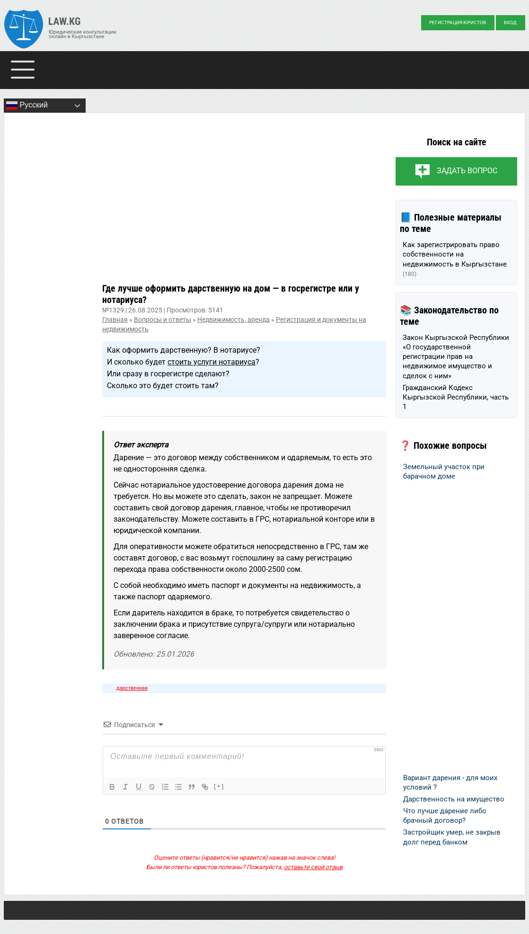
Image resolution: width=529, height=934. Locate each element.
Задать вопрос (467, 170)
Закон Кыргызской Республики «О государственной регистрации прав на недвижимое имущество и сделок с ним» (456, 356)
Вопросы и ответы (162, 319)
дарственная (132, 688)
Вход (510, 22)
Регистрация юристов (457, 22)
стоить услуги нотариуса (212, 361)
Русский (27, 105)
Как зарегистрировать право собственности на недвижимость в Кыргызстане (455, 258)
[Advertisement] (244, 205)
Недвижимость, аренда (233, 319)
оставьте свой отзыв (313, 867)
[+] (219, 786)
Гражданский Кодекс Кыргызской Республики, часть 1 (456, 397)
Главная (115, 319)
